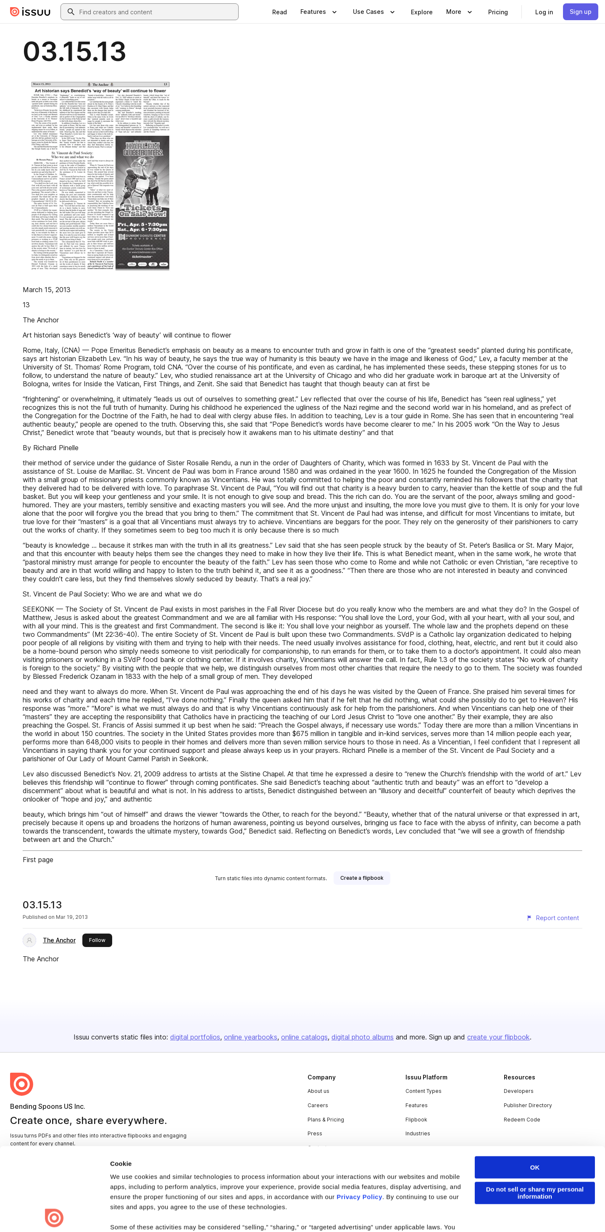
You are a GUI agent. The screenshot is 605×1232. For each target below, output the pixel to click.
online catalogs (304, 1037)
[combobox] (157, 12)
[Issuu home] (30, 11)
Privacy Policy (359, 1114)
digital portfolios (195, 1037)
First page (38, 859)
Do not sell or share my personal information (535, 1110)
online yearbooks (250, 1037)
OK (535, 1084)
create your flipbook (498, 1037)
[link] (280, 11)
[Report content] (552, 918)
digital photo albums (362, 1037)
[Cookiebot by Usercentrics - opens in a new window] (54, 1215)
